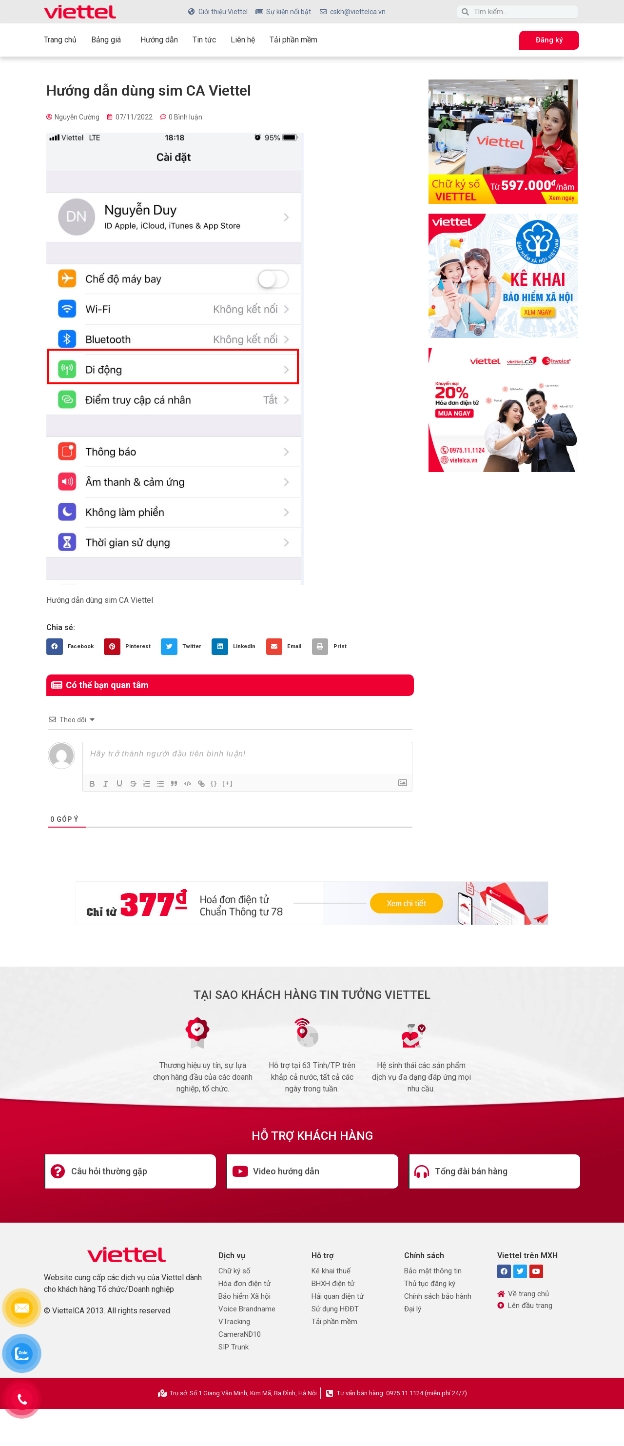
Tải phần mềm (293, 39)
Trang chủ (60, 39)
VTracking (234, 1321)
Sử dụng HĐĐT (335, 1309)
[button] (72, 646)
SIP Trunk (233, 1347)
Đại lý (412, 1309)
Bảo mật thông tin (433, 1271)
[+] (227, 783)
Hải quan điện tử (338, 1296)
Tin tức (204, 39)
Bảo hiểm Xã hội (244, 1296)
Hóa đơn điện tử (244, 1283)
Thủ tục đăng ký (429, 1283)
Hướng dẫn (159, 39)
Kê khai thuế (331, 1271)
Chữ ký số (234, 1271)
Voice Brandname (246, 1309)
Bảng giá (108, 40)
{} (214, 783)
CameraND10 (239, 1334)
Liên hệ (243, 39)
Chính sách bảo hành (437, 1296)
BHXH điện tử (333, 1283)
